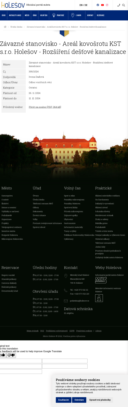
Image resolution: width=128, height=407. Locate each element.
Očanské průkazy (9, 279)
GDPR (71, 330)
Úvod (3, 15)
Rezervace (100, 15)
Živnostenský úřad (10, 291)
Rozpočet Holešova (10, 235)
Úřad (35, 15)
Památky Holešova (72, 203)
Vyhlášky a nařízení (10, 211)
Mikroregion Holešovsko (12, 239)
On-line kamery (102, 199)
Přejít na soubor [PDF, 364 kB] (45, 106)
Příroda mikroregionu (73, 211)
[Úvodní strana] (5, 27)
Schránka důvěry (102, 211)
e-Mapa (76, 15)
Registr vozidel (8, 275)
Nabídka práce (101, 223)
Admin (98, 330)
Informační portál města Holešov (109, 275)
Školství (5, 203)
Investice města (8, 231)
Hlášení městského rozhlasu (107, 195)
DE (85, 5)
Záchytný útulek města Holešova (109, 257)
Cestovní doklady (9, 283)
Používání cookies (84, 330)
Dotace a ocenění (9, 207)
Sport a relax (69, 195)
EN (81, 5)
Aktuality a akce (15, 15)
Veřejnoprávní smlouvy (12, 227)
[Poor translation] (11, 355)
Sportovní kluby (70, 207)
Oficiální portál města (38, 4)
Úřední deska (16, 27)
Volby (35, 219)
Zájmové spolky (71, 215)
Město (27, 15)
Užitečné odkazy (102, 239)
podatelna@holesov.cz (79, 300)
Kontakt (90, 15)
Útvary (36, 195)
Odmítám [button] (79, 400)
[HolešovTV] (102, 5)
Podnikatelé (7, 215)
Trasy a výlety (70, 231)
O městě (5, 199)
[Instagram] (107, 5)
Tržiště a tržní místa (104, 231)
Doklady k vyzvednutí (104, 203)
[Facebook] (98, 5)
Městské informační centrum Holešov (108, 290)
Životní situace (39, 215)
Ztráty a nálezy (101, 219)
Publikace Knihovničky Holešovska (79, 235)
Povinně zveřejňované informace (47, 223)
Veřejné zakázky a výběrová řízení (110, 235)
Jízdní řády (100, 247)
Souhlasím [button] (63, 400)
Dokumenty (38, 211)
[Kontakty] (118, 5)
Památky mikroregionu (74, 199)
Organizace (6, 219)
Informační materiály (73, 227)
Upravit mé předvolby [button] (100, 400)
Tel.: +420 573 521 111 (79, 290)
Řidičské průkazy (9, 287)
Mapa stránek (33, 330)
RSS (42, 330)
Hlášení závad (101, 207)
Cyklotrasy (68, 239)
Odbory (36, 207)
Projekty (5, 223)
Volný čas (43, 15)
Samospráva (7, 195)
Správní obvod (39, 227)
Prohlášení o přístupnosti (57, 330)
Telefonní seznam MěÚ (43, 203)
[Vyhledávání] (123, 5)
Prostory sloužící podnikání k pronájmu (108, 252)
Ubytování (68, 219)
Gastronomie (69, 223)
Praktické (58, 15)
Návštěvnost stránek (104, 215)
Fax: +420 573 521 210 (79, 294)
